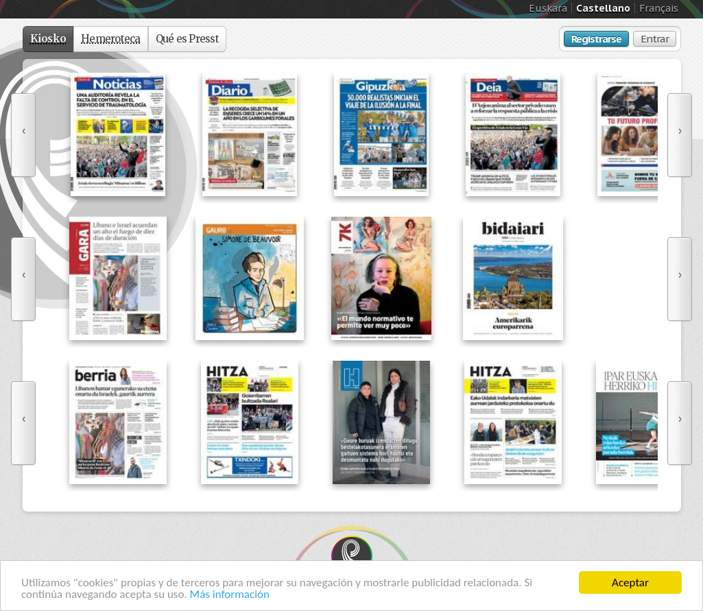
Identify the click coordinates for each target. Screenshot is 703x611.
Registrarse (596, 38)
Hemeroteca (111, 38)
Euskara (548, 8)
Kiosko (48, 38)
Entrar (655, 38)
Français (658, 8)
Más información (230, 595)
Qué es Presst (187, 38)
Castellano (603, 8)
